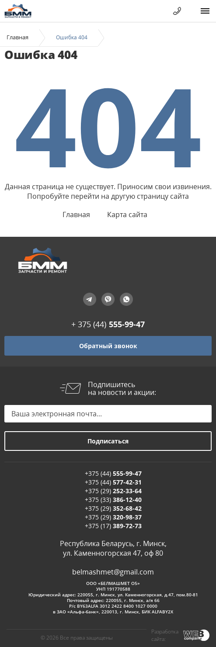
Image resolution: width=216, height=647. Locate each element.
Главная (17, 37)
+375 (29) (113, 491)
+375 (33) (113, 499)
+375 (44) (113, 473)
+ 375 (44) (108, 324)
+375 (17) (113, 526)
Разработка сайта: (164, 635)
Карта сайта (127, 214)
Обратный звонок (108, 346)
